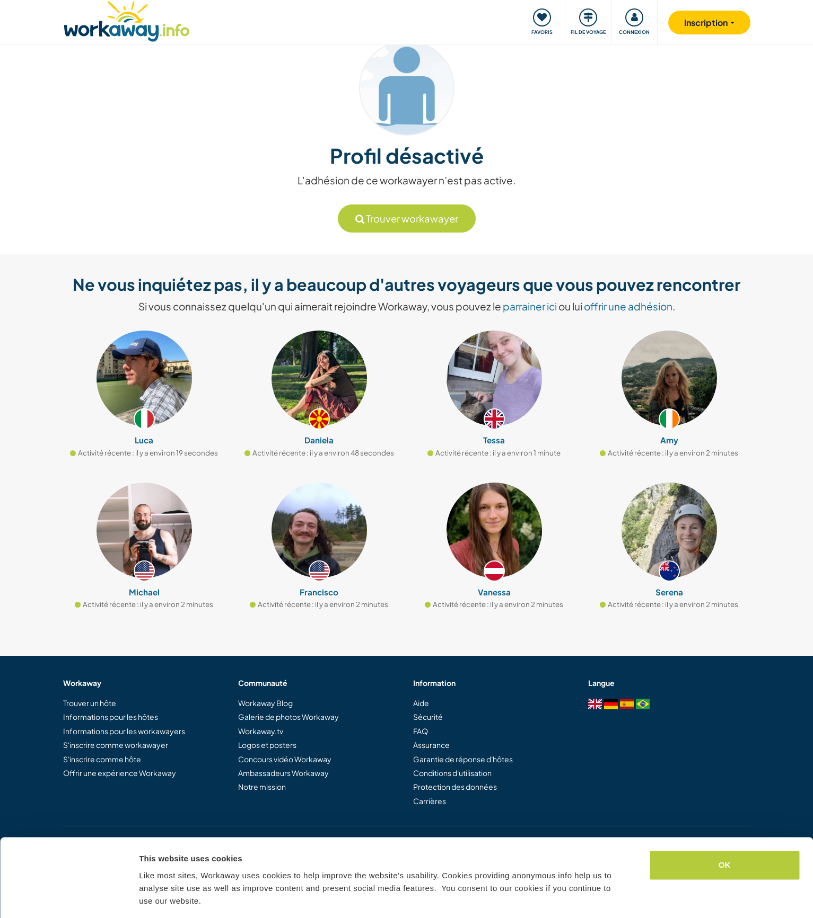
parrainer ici (530, 306)
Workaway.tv (260, 731)
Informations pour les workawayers (124, 731)
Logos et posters (267, 745)
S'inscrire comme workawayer (115, 745)
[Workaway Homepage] (127, 20)
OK (725, 831)
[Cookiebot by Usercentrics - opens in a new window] (68, 897)
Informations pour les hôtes (110, 716)
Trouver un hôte (89, 703)
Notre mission (262, 786)
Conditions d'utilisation (452, 773)
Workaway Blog (265, 703)
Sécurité (428, 716)
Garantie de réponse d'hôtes (463, 759)
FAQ (420, 731)
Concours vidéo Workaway (284, 759)
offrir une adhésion (628, 306)
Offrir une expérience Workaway (119, 773)
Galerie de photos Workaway (288, 716)
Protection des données (455, 786)
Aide (421, 703)
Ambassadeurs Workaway (283, 773)
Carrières (429, 801)
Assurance (431, 745)
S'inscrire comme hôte (102, 759)
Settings (155, 897)
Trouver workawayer (406, 218)
